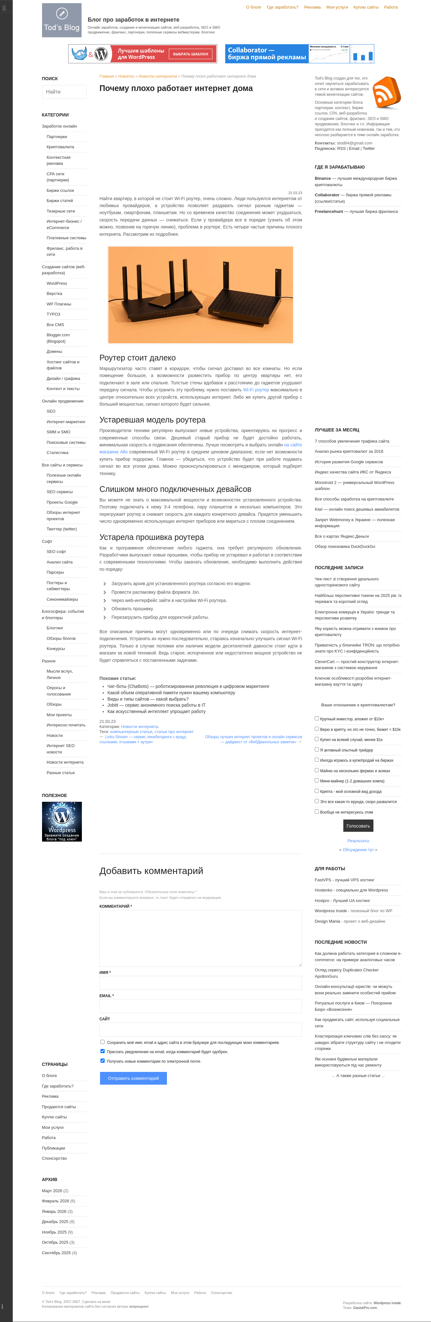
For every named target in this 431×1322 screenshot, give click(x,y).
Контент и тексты (63, 388)
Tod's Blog (62, 20)
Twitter (369, 148)
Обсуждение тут (358, 849)
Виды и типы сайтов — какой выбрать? (148, 699)
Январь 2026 (54, 1211)
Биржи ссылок (60, 190)
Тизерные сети (61, 211)
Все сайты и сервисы (62, 465)
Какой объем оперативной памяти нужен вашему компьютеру (171, 692)
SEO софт (56, 551)
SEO (51, 411)
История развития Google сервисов (349, 461)
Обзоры (54, 704)
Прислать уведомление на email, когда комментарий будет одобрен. (163, 1051)
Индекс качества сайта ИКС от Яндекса (353, 472)
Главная (106, 76)
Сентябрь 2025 (56, 1252)
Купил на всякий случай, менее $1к (351, 740)
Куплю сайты (366, 7)
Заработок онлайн (59, 126)
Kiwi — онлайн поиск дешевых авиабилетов (357, 509)
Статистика (57, 452)
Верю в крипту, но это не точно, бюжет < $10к (360, 729)
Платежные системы (66, 237)
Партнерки (57, 136)
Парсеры (55, 572)
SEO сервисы (60, 491)
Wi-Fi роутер (256, 389)
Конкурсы (56, 648)
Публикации (53, 1148)
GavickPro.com (365, 1308)
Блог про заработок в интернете (134, 20)
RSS (341, 148)
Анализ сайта (60, 562)
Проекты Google (62, 502)
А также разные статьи (358, 1075)
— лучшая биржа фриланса (356, 211)
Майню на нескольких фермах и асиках (355, 771)
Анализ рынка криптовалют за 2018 (349, 451)
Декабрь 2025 (55, 1221)
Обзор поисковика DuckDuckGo (345, 546)
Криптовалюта (60, 146)
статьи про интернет (174, 731)
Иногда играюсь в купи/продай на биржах (356, 760)
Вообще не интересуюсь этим (346, 812)
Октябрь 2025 (55, 1242)
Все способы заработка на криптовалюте (354, 499)
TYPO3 (54, 314)
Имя (105, 972)
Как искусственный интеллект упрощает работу (156, 711)
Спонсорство (54, 1158)
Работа (391, 7)
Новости (126, 76)
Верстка (54, 293)
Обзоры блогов (61, 638)
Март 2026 (52, 1190)
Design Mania (327, 921)
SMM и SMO (58, 432)
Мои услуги (337, 7)
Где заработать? (282, 7)
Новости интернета (158, 76)
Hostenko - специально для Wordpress (351, 890)
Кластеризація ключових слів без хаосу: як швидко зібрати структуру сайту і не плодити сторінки (357, 1042)
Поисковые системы (66, 442)
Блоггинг (55, 628)
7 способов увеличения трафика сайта (352, 441)
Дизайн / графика (63, 378)
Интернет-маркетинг (66, 421)
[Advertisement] (200, 142)
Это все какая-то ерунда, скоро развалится (358, 802)
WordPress (57, 283)
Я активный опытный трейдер (346, 750)
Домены (54, 351)
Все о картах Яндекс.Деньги (342, 536)
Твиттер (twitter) (62, 529)
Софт (47, 541)
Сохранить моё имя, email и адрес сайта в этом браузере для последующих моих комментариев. (193, 1042)
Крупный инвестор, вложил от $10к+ (352, 719)
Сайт (104, 1019)
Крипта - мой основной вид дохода (351, 791)
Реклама (312, 7)
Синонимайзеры (62, 599)
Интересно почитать (66, 725)
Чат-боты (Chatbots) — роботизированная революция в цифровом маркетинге (188, 686)
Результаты (358, 840)
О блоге (253, 7)
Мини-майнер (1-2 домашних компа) (352, 781)
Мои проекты (59, 714)
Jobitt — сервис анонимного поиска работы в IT (156, 705)
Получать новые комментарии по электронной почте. (150, 1061)
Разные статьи (61, 772)
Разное (49, 661)
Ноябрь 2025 (54, 1232)
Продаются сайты (59, 1106)
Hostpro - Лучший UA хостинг (342, 900)
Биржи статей (60, 200)
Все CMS (55, 324)
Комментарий (115, 906)
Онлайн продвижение (63, 401)
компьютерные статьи (131, 731)
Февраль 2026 (55, 1201)
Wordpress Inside (331, 910)
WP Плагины (59, 304)
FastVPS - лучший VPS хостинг (344, 880)
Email (106, 996)
